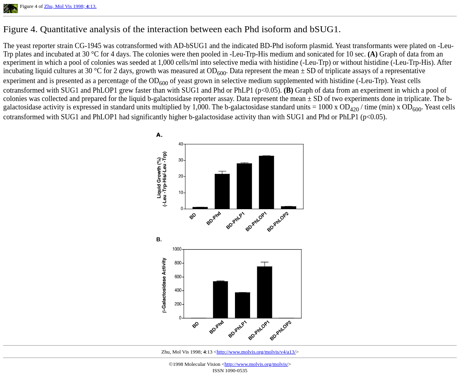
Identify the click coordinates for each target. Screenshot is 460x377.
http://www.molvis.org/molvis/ (256, 364)
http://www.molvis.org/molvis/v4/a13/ (256, 352)
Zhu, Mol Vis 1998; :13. (70, 6)
